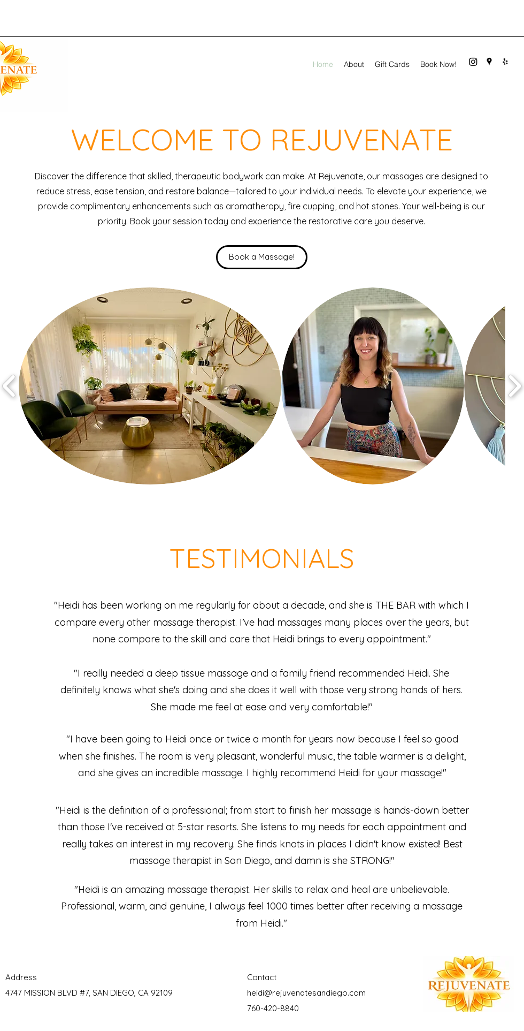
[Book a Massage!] (261, 257)
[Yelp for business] (505, 61)
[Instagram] (473, 61)
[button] (150, 385)
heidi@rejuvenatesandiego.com (306, 993)
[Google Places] (489, 61)
